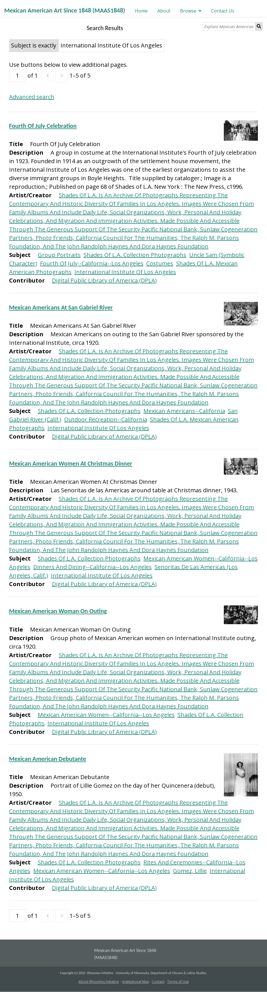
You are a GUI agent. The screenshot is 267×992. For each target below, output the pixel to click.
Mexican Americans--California (184, 411)
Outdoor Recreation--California (105, 419)
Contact (158, 981)
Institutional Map (135, 981)
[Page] (17, 75)
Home (141, 11)
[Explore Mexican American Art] (229, 26)
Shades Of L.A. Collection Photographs (135, 255)
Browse (188, 11)
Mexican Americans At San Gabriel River (61, 307)
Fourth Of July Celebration (43, 126)
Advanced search (31, 97)
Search (259, 26)
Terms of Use (178, 981)
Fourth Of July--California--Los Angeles (91, 263)
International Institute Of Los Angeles (125, 272)
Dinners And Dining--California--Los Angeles (92, 567)
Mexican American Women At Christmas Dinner (70, 463)
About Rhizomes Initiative (98, 981)
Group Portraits (59, 255)
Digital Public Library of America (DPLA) (104, 280)
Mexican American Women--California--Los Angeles (106, 715)
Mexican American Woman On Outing (58, 611)
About (163, 11)
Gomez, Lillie (190, 871)
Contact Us (222, 11)
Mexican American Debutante (47, 759)
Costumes (159, 263)
